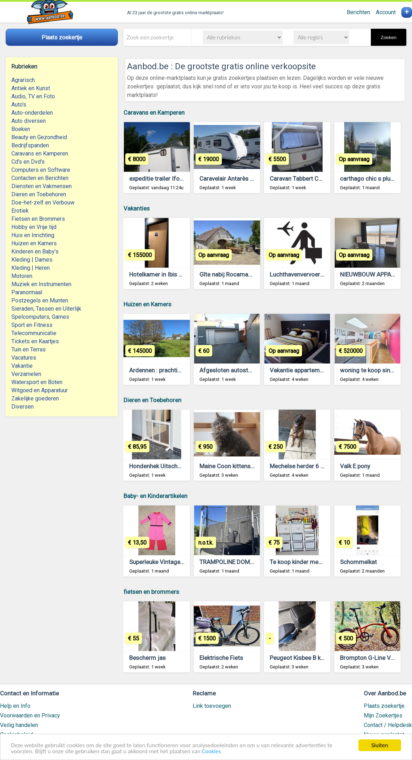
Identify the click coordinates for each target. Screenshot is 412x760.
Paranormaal (26, 292)
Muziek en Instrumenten (41, 284)
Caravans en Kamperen (39, 153)
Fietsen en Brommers (38, 218)
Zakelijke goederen (35, 398)
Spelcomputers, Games (40, 316)
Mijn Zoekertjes (383, 715)
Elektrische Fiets (221, 657)
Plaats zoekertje (384, 705)
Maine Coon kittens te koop (235, 466)
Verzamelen (26, 374)
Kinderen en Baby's (35, 251)
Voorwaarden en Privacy (30, 715)
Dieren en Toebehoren (38, 194)
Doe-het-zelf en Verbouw (43, 202)
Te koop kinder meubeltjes (305, 561)
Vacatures (23, 357)
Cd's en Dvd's (28, 161)
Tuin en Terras (28, 349)
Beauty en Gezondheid (39, 137)
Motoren (21, 276)
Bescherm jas (147, 657)
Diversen (22, 406)
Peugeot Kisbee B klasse (302, 657)
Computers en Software (40, 169)
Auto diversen (28, 120)
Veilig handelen (19, 725)
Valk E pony (355, 466)
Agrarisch (23, 80)
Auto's (18, 104)
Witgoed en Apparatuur (39, 390)
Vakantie (22, 365)
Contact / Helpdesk (388, 725)
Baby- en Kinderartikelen (155, 495)
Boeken (20, 129)
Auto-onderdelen (32, 112)
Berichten (358, 12)
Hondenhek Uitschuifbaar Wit (168, 466)
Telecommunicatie (33, 333)
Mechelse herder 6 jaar (300, 466)
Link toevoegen (212, 705)
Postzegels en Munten (39, 300)
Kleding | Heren (30, 267)
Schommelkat (358, 561)
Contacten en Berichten (39, 178)
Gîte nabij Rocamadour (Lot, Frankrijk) (249, 274)
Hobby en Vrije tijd (33, 227)
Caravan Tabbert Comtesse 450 (312, 178)
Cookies (211, 752)
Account (386, 12)
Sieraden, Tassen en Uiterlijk (46, 308)
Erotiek (20, 210)
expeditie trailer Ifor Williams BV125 (177, 178)
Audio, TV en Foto (33, 96)
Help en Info (15, 705)
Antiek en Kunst (30, 88)
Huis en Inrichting (32, 235)
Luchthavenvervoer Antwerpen (310, 274)
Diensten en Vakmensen (41, 186)
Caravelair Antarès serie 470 (237, 178)
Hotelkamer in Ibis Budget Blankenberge (182, 274)
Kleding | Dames (32, 259)
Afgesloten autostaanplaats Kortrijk (247, 370)
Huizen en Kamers (34, 243)
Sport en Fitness (32, 325)
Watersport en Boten (36, 382)
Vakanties (136, 208)
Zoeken (388, 37)
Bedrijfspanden (30, 145)
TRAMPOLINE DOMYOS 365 (236, 561)
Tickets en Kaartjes (35, 341)
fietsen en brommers (151, 591)
